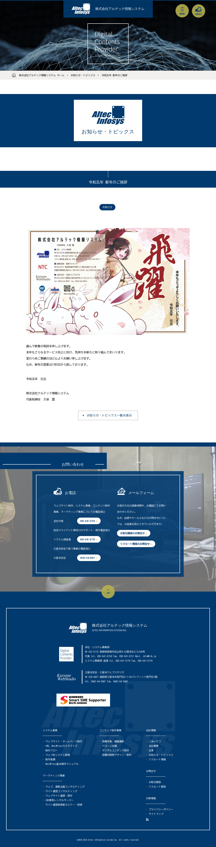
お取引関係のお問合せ (132, 533)
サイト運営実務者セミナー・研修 (63, 804)
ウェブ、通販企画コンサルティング (65, 786)
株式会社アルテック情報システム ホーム (41, 75)
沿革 (151, 750)
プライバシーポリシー (161, 809)
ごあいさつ (155, 741)
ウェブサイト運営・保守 (58, 795)
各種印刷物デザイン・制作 (117, 755)
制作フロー (51, 750)
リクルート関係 (157, 786)
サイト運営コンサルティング (61, 791)
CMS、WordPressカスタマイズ (61, 746)
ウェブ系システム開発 (57, 755)
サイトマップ (156, 814)
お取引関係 (155, 782)
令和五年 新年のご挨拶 (114, 75)
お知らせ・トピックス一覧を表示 (109, 415)
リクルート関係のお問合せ (135, 544)
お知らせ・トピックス (83, 75)
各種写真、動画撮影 (113, 741)
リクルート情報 (157, 759)
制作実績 (50, 759)
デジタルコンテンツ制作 (115, 750)
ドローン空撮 (109, 746)
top (108, 593)
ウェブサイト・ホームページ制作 (63, 741)
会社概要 (154, 746)
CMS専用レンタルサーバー (59, 800)
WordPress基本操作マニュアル (62, 764)
